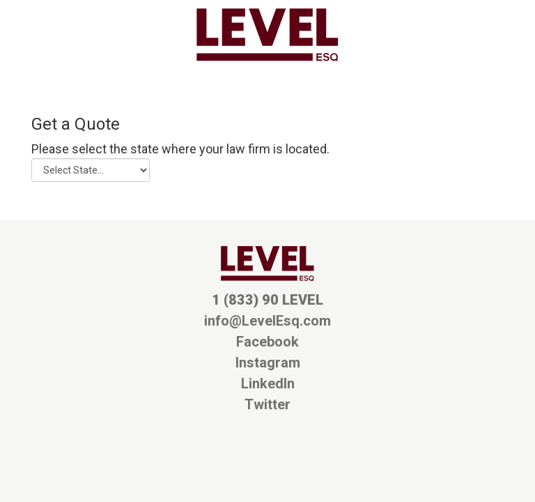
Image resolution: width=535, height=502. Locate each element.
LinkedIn (268, 383)
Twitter (267, 404)
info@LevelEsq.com (267, 320)
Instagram (267, 362)
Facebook (267, 341)
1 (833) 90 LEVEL (267, 299)
